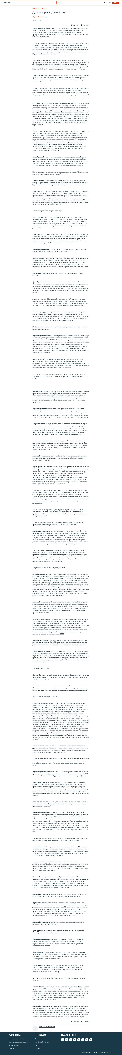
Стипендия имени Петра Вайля (18, 1042)
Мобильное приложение (16, 1039)
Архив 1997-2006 (14, 1045)
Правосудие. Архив (39, 8)
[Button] (75, 25)
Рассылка (38, 1045)
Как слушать (38, 1039)
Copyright (38, 1048)
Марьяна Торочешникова (40, 17)
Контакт (11, 1048)
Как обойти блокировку (42, 1042)
